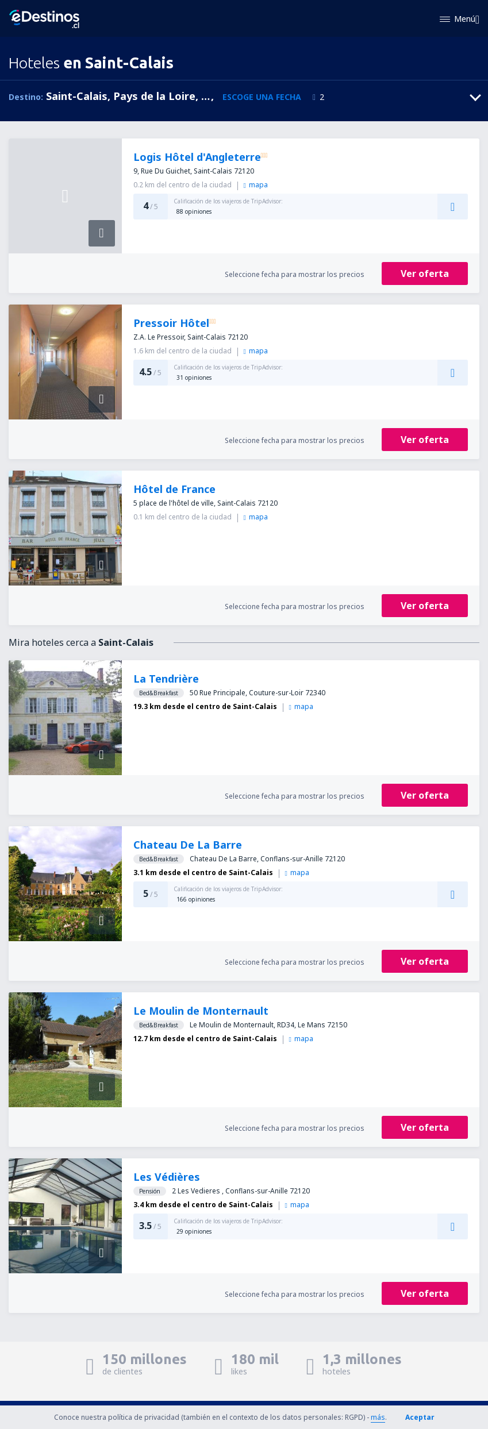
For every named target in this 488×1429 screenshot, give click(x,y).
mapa (256, 185)
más (378, 1417)
